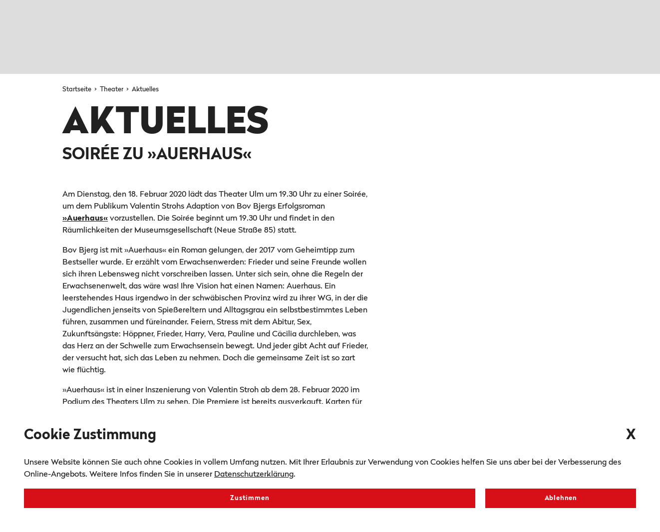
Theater (112, 89)
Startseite (77, 89)
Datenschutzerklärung (254, 475)
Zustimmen (249, 498)
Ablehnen (561, 498)
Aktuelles (145, 89)
